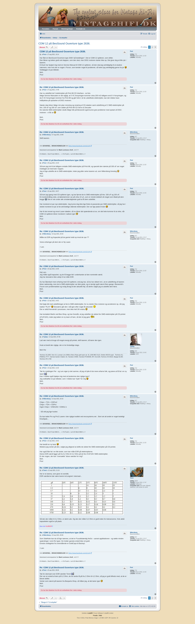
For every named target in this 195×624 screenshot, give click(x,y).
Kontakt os (80, 29)
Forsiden (45, 29)
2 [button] (152, 47)
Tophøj (132, 346)
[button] (155, 47)
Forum (55, 29)
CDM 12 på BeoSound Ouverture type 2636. (64, 43)
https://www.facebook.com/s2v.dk (79, 146)
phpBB (90, 613)
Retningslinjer (67, 29)
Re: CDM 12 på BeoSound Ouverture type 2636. (62, 87)
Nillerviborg (133, 132)
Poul (131, 51)
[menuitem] (42, 33)
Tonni (132, 478)
